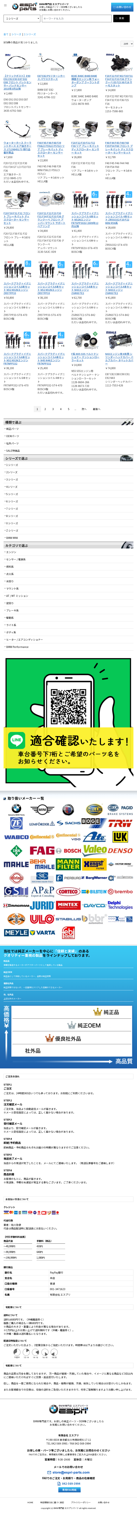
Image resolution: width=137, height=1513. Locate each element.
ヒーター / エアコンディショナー (24, 639)
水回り (10, 581)
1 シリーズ (30, 34)
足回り (10, 603)
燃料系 (10, 566)
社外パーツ (12, 443)
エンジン (11, 552)
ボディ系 (11, 632)
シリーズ (16, 34)
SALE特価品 (13, 450)
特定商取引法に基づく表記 (54, 1502)
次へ (84, 409)
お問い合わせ (122, 7)
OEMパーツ (12, 436)
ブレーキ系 (12, 610)
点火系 (10, 574)
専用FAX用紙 (69, 1489)
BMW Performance (17, 647)
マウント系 (12, 588)
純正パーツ (12, 429)
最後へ (96, 409)
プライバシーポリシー (79, 1502)
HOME (36, 1502)
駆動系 (10, 617)
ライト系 (11, 625)
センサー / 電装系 (16, 559)
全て (6, 34)
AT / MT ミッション (17, 596)
